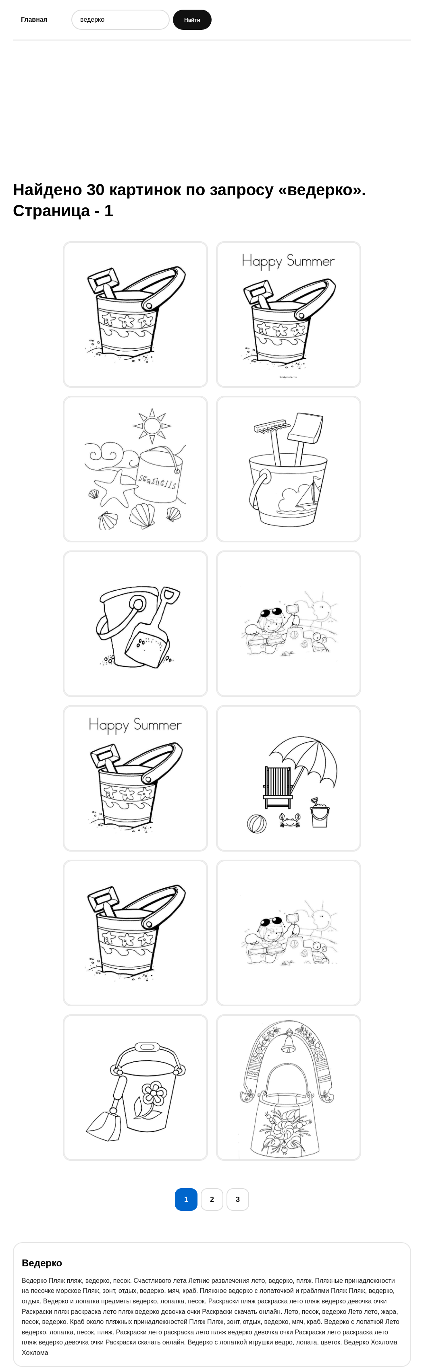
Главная (34, 19)
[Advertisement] (212, 110)
